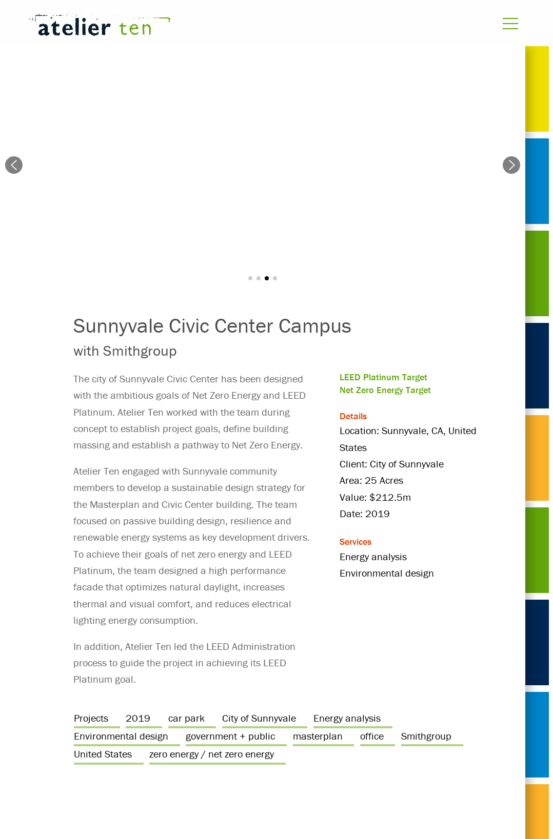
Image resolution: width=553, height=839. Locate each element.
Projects (91, 717)
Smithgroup (426, 735)
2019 (138, 717)
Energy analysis (347, 717)
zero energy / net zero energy (211, 753)
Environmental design (121, 735)
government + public (230, 735)
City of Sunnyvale (259, 717)
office (372, 735)
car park (186, 717)
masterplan (318, 735)
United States (103, 753)
